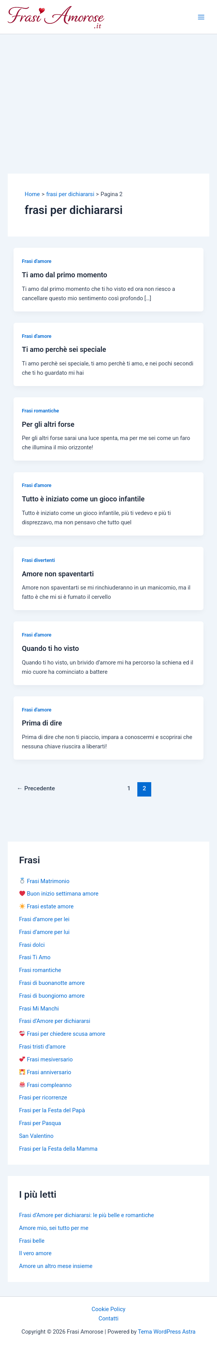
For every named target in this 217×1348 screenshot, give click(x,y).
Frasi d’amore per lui (44, 932)
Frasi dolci (31, 944)
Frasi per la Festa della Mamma (58, 1148)
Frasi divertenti (38, 560)
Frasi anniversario (45, 1072)
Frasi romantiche (40, 411)
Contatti (109, 1318)
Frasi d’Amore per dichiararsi (54, 1021)
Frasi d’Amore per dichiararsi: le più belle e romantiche (86, 1215)
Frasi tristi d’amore (42, 1046)
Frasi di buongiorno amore (52, 995)
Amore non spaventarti (58, 574)
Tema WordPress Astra (167, 1331)
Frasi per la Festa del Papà (52, 1110)
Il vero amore (35, 1253)
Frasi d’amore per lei (44, 919)
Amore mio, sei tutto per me (53, 1228)
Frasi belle (31, 1240)
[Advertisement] (108, 92)
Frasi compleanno (45, 1085)
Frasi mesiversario (46, 1059)
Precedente (36, 788)
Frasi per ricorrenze (43, 1097)
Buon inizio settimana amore (58, 893)
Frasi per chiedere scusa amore (62, 1033)
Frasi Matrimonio (44, 881)
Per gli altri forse (48, 424)
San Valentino (36, 1135)
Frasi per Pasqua (40, 1123)
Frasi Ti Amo (34, 957)
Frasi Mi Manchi (39, 1008)
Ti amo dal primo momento (64, 275)
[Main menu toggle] (201, 17)
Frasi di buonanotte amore (52, 982)
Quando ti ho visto (50, 648)
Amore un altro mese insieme (55, 1266)
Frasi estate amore (46, 906)
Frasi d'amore (36, 261)
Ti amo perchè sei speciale (64, 349)
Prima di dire (42, 723)
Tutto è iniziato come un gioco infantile (83, 499)
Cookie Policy (108, 1309)
